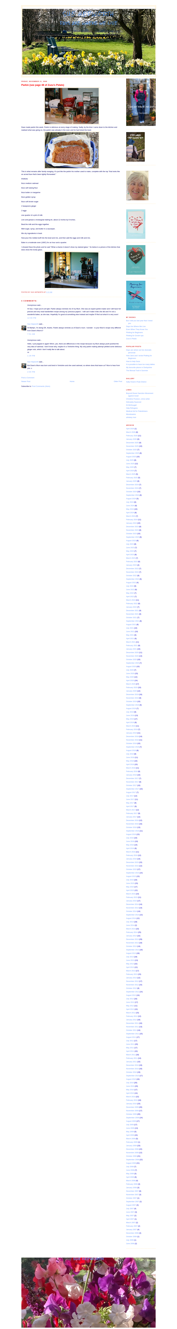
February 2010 (132, 1100)
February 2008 (132, 1184)
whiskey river (131, 417)
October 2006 (131, 1237)
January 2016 (131, 859)
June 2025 (130, 464)
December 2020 (132, 652)
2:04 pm (31, 372)
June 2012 (130, 1002)
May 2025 (130, 467)
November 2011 (132, 1027)
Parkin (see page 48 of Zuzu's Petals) (42, 85)
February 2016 (132, 855)
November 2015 (132, 866)
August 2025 (131, 457)
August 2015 (131, 876)
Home (72, 381)
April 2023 (130, 555)
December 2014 (132, 904)
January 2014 (131, 936)
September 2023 (132, 537)
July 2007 (130, 1209)
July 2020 (130, 670)
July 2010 (130, 1083)
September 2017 (132, 789)
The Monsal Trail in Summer (137, 371)
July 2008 (130, 1167)
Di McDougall (131, 405)
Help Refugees (132, 408)
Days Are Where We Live (136, 326)
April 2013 (130, 967)
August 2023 (131, 541)
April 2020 (130, 680)
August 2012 (131, 995)
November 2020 (132, 656)
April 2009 (130, 1135)
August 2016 (131, 834)
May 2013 (130, 964)
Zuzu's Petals (131, 339)
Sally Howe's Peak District (136, 382)
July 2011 (130, 1041)
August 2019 (131, 708)
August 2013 (131, 953)
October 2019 (131, 701)
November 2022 (132, 572)
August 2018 (131, 750)
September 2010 (132, 1076)
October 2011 (131, 1030)
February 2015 (132, 897)
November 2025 (132, 446)
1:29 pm (31, 356)
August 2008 (131, 1163)
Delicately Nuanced (133, 402)
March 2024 (130, 516)
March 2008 (130, 1181)
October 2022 (131, 576)
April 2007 (130, 1219)
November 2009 (132, 1111)
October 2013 (131, 946)
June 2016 (130, 841)
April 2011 (130, 1051)
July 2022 (130, 586)
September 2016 (132, 831)
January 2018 (131, 775)
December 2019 (132, 694)
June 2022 (130, 589)
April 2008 (130, 1177)
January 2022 (131, 607)
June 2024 (130, 506)
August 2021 (131, 624)
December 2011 (132, 1023)
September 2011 (132, 1034)
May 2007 (130, 1216)
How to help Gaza (133, 361)
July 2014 (130, 922)
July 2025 (130, 460)
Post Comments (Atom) (41, 386)
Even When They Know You (137, 329)
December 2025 (132, 443)
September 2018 (132, 747)
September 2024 (132, 495)
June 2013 (130, 960)
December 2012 (132, 981)
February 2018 (132, 771)
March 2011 (130, 1055)
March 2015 (130, 894)
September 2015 (132, 873)
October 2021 (131, 617)
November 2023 (132, 530)
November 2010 (132, 1069)
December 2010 (132, 1065)
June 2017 (130, 799)
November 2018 (132, 740)
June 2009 (130, 1128)
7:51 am (31, 334)
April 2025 (130, 471)
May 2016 (130, 845)
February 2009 (132, 1142)
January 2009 (131, 1146)
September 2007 (132, 1202)
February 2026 (132, 436)
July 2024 (130, 502)
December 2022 (132, 569)
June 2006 (130, 1244)
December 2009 (132, 1107)
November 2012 (132, 985)
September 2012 (132, 992)
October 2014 (131, 911)
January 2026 (131, 439)
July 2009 (130, 1125)
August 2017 (131, 792)
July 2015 (130, 880)
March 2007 (130, 1223)
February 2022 (132, 603)
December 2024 (132, 485)
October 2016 (131, 827)
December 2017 (132, 778)
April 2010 (130, 1093)
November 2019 (132, 698)
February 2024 (132, 520)
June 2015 (130, 883)
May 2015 (130, 887)
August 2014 (131, 918)
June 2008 (130, 1170)
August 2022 (131, 583)
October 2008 (131, 1156)
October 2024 (131, 492)
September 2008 (132, 1160)
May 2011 (130, 1048)
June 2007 (130, 1212)
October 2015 (131, 869)
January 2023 (131, 565)
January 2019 (131, 733)
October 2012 (131, 988)
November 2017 (132, 782)
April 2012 (130, 1009)
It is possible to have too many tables (140, 364)
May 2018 (130, 761)
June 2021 (130, 631)
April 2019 (130, 722)
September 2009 (132, 1118)
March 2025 (130, 474)
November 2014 (132, 908)
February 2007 (132, 1226)
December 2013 (132, 939)
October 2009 (131, 1114)
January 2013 (131, 978)
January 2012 (131, 1020)
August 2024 (131, 499)
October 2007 (131, 1198)
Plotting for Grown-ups (135, 336)
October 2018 (131, 743)
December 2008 (132, 1149)
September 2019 (132, 705)
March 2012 (130, 1013)
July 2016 (130, 838)
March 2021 (130, 642)
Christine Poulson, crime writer (138, 399)
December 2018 (132, 736)
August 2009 (131, 1121)
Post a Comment (27, 378)
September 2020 (132, 663)
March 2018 (130, 768)
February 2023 (132, 562)
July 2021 (130, 628)
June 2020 (130, 673)
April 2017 (130, 806)
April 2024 (130, 513)
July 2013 (130, 957)
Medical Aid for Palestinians (137, 411)
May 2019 (130, 719)
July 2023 (130, 544)
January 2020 (131, 691)
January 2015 (131, 901)
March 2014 (130, 929)
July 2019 (130, 712)
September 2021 (132, 621)
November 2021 (132, 614)
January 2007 (131, 1230)
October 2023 (131, 534)
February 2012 (132, 1016)
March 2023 (130, 558)
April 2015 (130, 890)
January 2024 (131, 523)
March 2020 (130, 684)
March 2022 (130, 600)
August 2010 (131, 1079)
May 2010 (130, 1090)
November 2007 (132, 1195)
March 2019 (130, 726)
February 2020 (132, 687)
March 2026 (130, 432)
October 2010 (131, 1072)
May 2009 (130, 1132)
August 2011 (131, 1037)
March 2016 (130, 852)
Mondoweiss (131, 414)
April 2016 (130, 848)
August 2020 (131, 666)
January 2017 (131, 817)
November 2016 (132, 824)
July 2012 (130, 999)
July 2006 (130, 1240)
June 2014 (130, 925)
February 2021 (132, 645)
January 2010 (131, 1104)
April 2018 (130, 764)
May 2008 (130, 1174)
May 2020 (130, 677)
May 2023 (130, 551)
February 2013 (132, 974)
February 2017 (132, 813)
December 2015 (132, 862)
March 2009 (130, 1139)
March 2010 (130, 1097)
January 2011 (131, 1062)
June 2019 (130, 715)
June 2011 (130, 1044)
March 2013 (130, 971)
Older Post (118, 381)
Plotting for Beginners (134, 332)
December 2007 (132, 1191)
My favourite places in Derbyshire (139, 367)
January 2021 (131, 649)
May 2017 (130, 803)
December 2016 (132, 820)
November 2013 (132, 943)
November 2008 (132, 1153)
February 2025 (132, 478)
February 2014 (132, 932)
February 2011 (132, 1058)
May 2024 (130, 509)
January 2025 (131, 481)
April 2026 (130, 429)
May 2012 (130, 1006)
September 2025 (132, 453)
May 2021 (130, 635)
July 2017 (130, 796)
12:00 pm (31, 318)
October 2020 (131, 659)
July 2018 (130, 754)
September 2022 (132, 579)
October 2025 (131, 450)
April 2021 (130, 638)
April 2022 (130, 596)
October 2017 (131, 785)
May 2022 (130, 593)
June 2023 (130, 548)
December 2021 (132, 610)
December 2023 (132, 527)
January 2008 (131, 1188)
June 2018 (130, 757)
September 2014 (132, 915)
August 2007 (131, 1205)
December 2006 (132, 1233)
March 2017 (130, 810)
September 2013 (132, 950)
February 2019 (132, 729)
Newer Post (25, 381)
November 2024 (132, 488)
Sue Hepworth (89, 14)
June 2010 (130, 1086)
